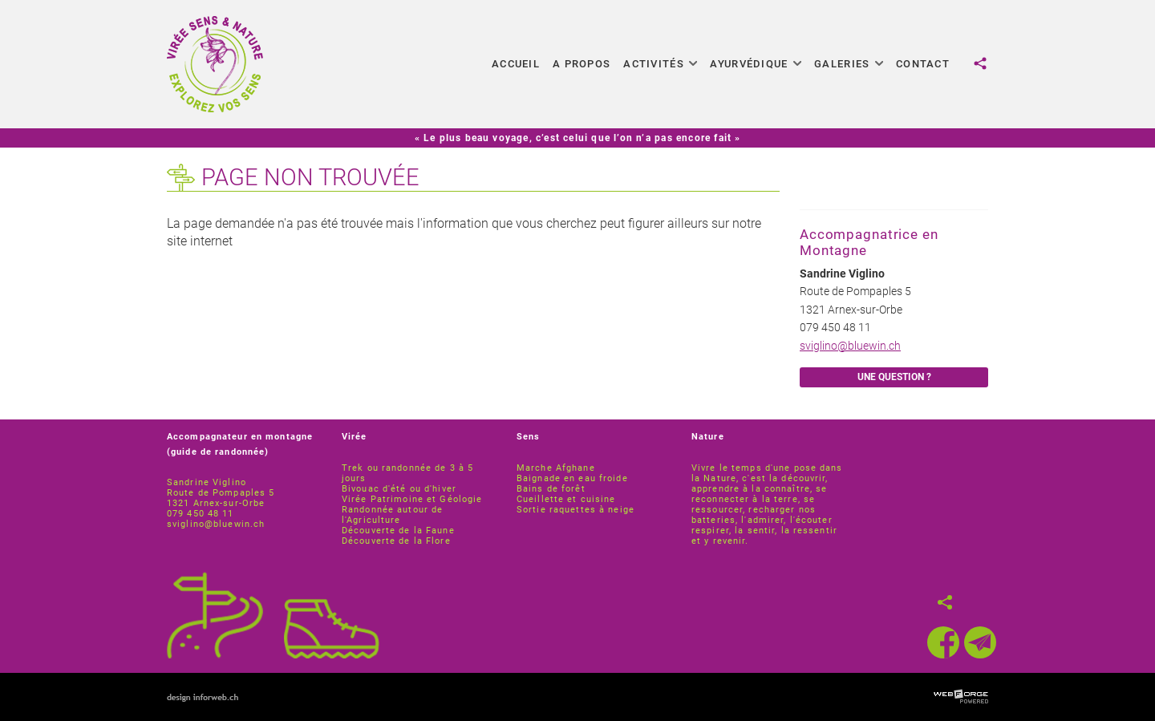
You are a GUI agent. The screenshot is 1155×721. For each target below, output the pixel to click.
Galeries (848, 64)
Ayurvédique (755, 64)
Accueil (516, 64)
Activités (660, 64)
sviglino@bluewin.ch (850, 346)
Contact (923, 64)
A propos (581, 64)
